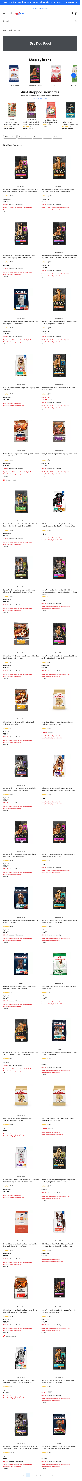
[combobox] (40, 21)
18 (52, 1475)
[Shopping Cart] (76, 13)
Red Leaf (56, 85)
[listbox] (40, 75)
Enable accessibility (40, 8)
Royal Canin (14, 85)
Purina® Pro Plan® (35, 85)
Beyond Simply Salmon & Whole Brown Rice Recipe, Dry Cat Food (50, 122)
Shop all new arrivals (40, 98)
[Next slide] (73, 75)
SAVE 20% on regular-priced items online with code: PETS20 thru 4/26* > (40, 2)
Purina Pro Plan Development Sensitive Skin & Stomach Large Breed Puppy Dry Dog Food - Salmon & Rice (59, 592)
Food (10, 30)
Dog (4, 30)
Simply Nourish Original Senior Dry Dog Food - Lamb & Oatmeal (31, 124)
